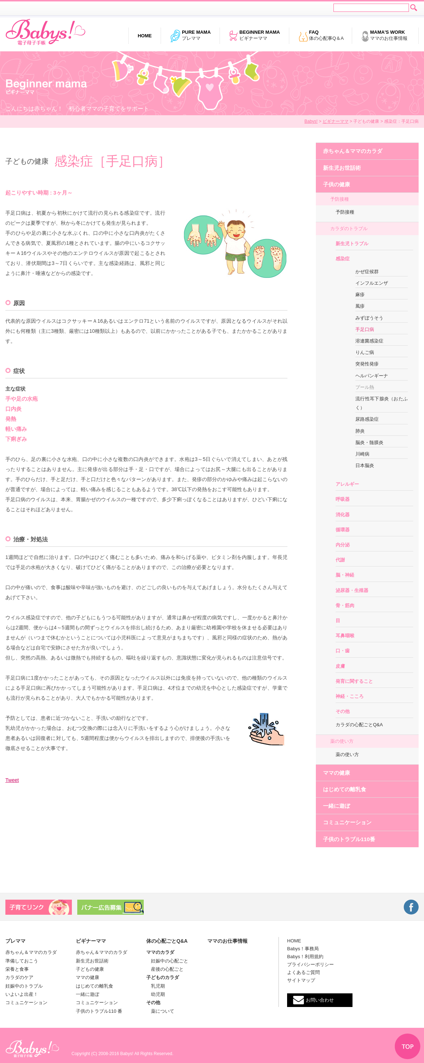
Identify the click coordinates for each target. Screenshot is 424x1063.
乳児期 (155, 986)
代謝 (340, 560)
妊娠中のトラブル (24, 986)
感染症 (343, 258)
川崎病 (362, 454)
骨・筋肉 (345, 605)
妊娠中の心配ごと (167, 961)
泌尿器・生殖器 (352, 590)
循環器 (343, 529)
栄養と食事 (17, 969)
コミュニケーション (347, 822)
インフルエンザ (371, 283)
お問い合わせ (320, 1000)
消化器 (343, 514)
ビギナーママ (254, 35)
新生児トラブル (352, 243)
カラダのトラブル (349, 228)
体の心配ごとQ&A (167, 941)
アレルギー (347, 484)
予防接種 (339, 199)
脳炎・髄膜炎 (369, 442)
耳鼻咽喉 (345, 635)
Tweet (12, 780)
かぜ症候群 (367, 271)
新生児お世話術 (342, 168)
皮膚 (340, 666)
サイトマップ (301, 980)
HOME (294, 940)
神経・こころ (350, 696)
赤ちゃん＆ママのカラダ (352, 151)
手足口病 (364, 329)
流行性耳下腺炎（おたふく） (381, 403)
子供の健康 (336, 184)
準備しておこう (21, 961)
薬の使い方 (342, 741)
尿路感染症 (367, 419)
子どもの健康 (90, 969)
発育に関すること (354, 681)
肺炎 (360, 431)
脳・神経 (345, 575)
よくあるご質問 (303, 972)
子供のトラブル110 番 (99, 1011)
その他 (343, 711)
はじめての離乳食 (344, 789)
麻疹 (360, 294)
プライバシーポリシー (310, 964)
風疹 (360, 306)
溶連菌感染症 (369, 341)
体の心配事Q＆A (321, 35)
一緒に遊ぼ (336, 806)
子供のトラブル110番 (349, 839)
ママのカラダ (160, 952)
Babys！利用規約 (305, 956)
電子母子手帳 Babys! (45, 32)
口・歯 (343, 650)
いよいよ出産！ (21, 994)
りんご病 (364, 352)
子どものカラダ (162, 977)
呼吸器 (343, 499)
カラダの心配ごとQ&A (359, 724)
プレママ (190, 35)
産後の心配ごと (165, 969)
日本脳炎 (364, 465)
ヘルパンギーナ (371, 375)
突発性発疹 (367, 364)
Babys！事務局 (303, 948)
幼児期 (155, 994)
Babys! (311, 121)
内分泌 (343, 544)
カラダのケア (19, 977)
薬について (160, 1011)
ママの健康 (336, 773)
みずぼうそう (369, 318)
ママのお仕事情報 (384, 35)
